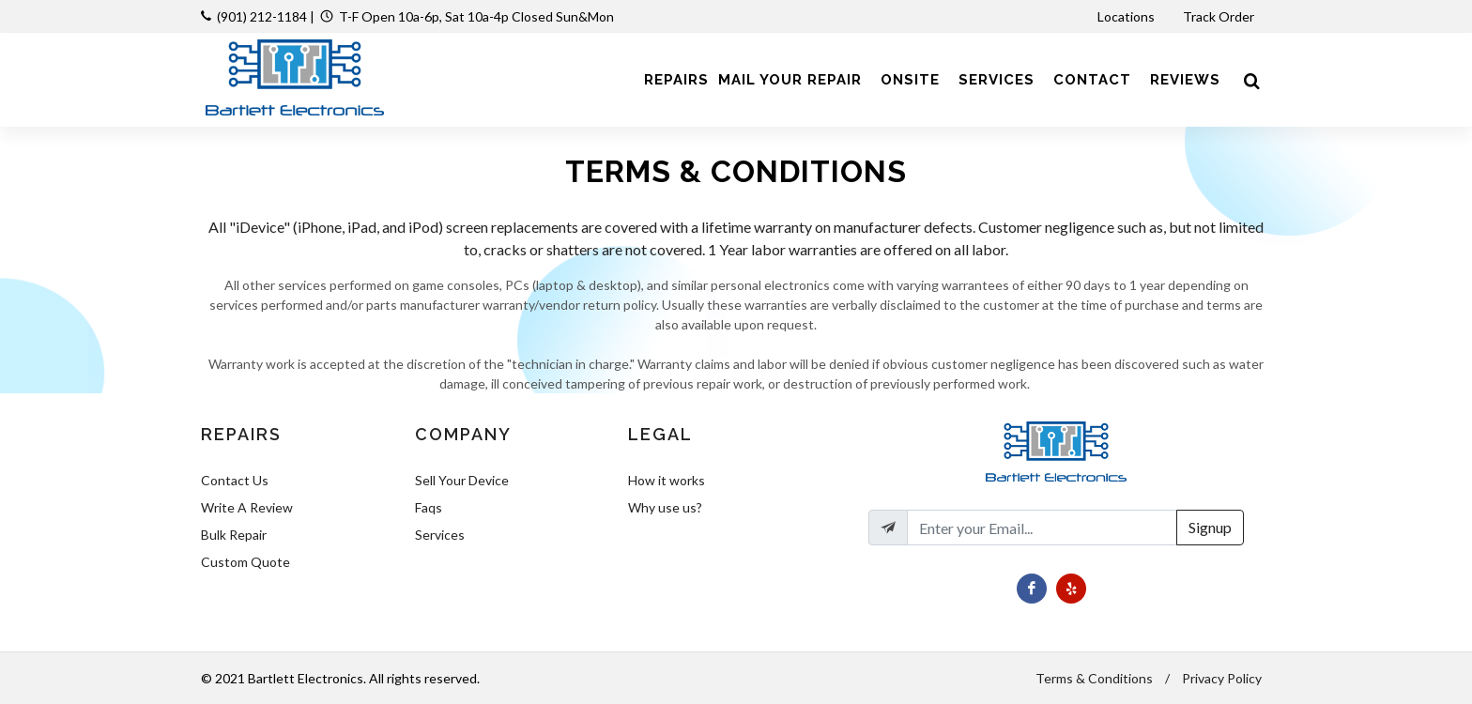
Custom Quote (245, 562)
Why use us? (665, 507)
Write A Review (247, 507)
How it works (666, 480)
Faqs (428, 507)
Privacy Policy (1222, 678)
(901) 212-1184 (262, 16)
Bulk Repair (234, 535)
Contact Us (234, 480)
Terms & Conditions (1094, 678)
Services (440, 535)
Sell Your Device (462, 480)
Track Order (1220, 16)
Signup (1210, 527)
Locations (1127, 16)
